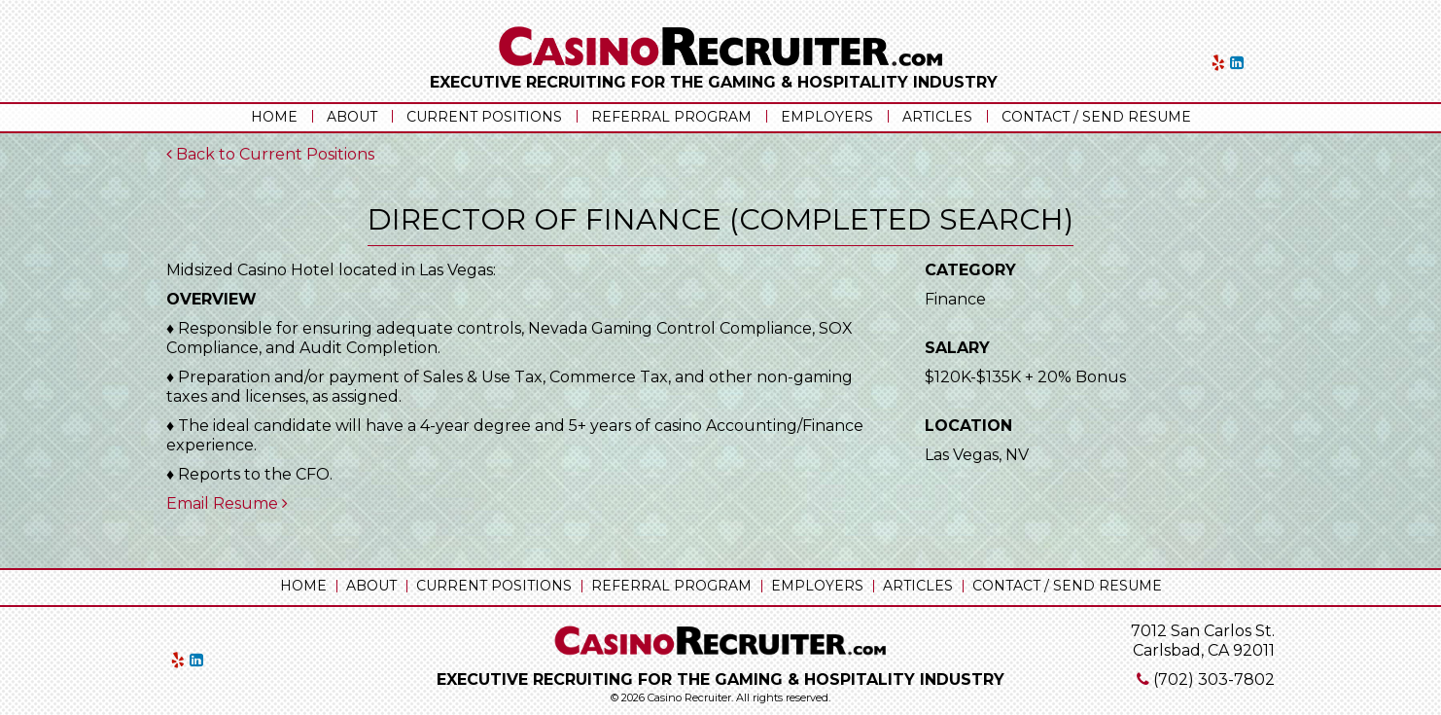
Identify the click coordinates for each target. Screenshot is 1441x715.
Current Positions (484, 116)
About (352, 116)
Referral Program (671, 116)
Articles (937, 116)
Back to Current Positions (270, 154)
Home (274, 116)
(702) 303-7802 (1214, 679)
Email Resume (227, 503)
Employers (827, 116)
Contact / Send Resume (1096, 116)
